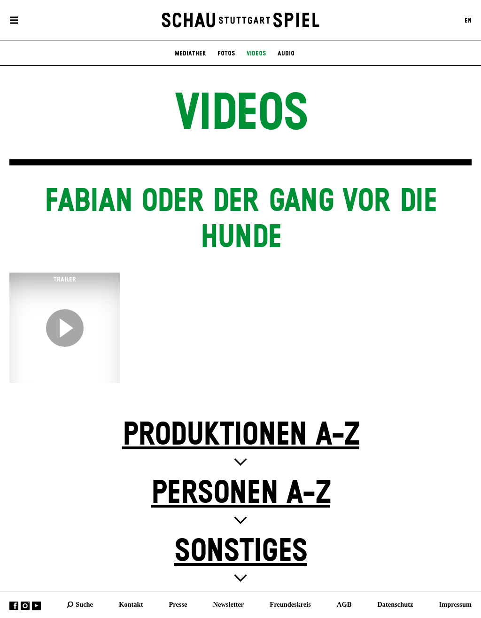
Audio (286, 53)
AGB (344, 604)
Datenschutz (395, 604)
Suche (84, 604)
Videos (256, 53)
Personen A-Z (240, 493)
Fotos (226, 53)
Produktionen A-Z (240, 435)
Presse (178, 604)
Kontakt (131, 604)
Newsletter (228, 604)
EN (468, 20)
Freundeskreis (290, 604)
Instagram (25, 606)
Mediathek (190, 53)
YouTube (36, 606)
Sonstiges (240, 552)
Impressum (455, 604)
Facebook (13, 606)
